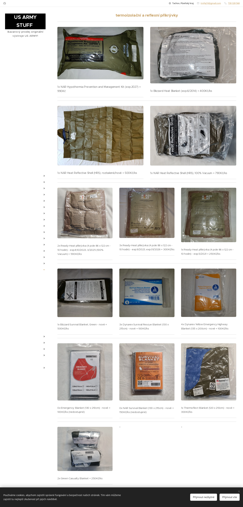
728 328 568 (234, 3)
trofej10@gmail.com (211, 3)
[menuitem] (25, 160)
